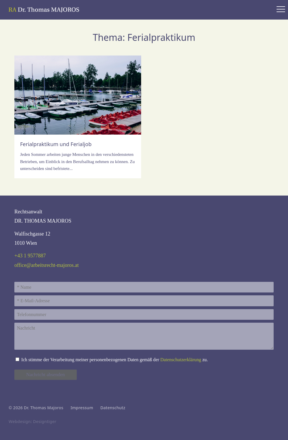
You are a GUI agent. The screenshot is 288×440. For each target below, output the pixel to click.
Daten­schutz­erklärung (180, 359)
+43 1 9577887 (30, 256)
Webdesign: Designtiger (32, 421)
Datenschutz (112, 407)
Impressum (81, 407)
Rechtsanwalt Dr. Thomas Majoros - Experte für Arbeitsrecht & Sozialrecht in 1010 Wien (44, 9)
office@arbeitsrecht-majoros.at (46, 265)
